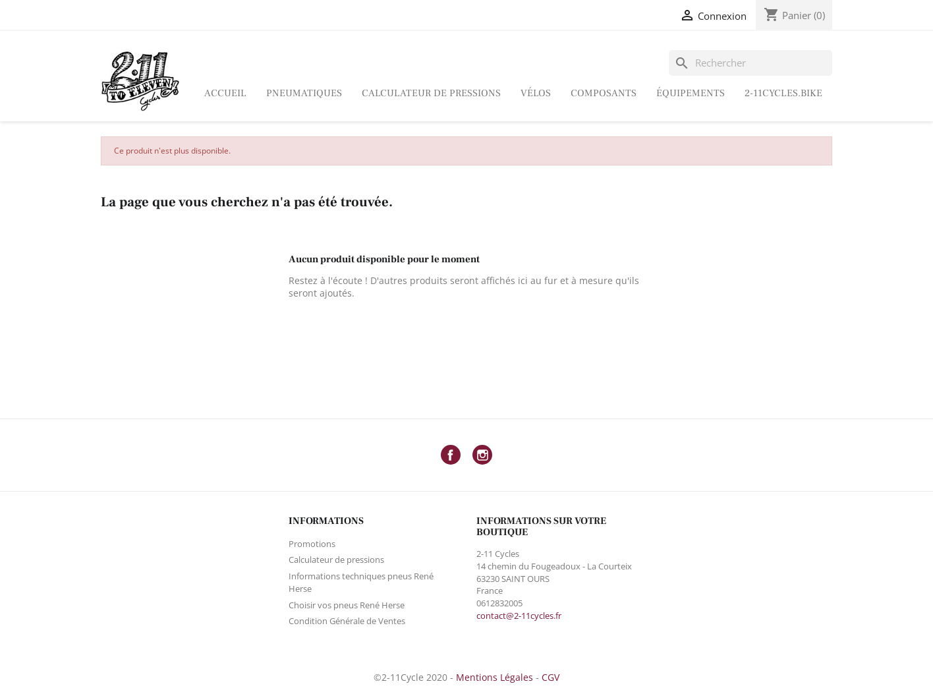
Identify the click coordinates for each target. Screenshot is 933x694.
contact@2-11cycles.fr (518, 616)
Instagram (482, 455)
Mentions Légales (494, 677)
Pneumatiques (304, 93)
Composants (603, 93)
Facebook (451, 455)
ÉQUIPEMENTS (690, 93)
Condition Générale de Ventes (347, 621)
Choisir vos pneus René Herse (347, 605)
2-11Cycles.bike (783, 93)
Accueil (225, 93)
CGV (550, 677)
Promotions (312, 544)
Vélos (536, 93)
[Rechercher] (750, 63)
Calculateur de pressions (431, 93)
